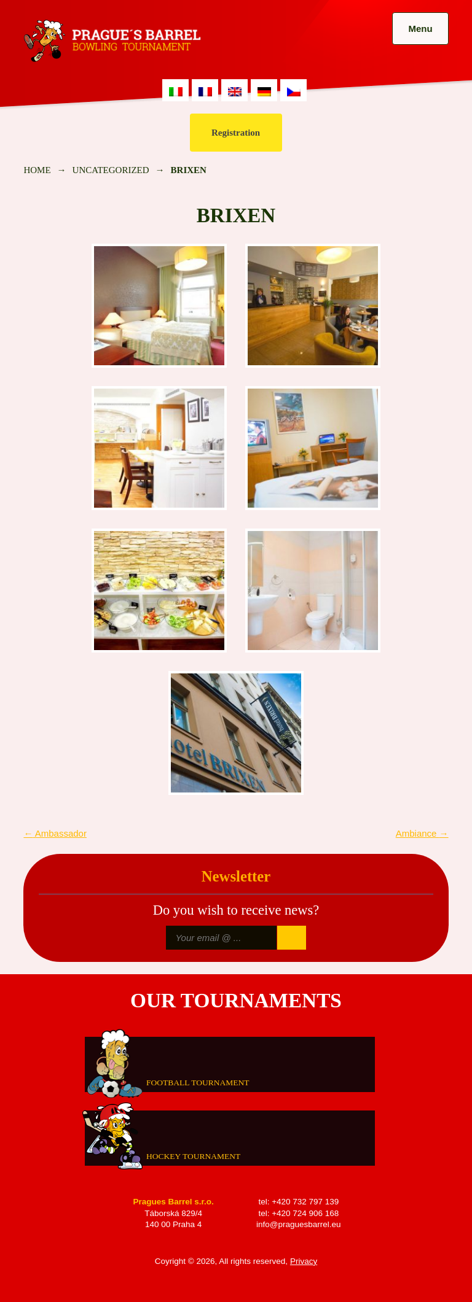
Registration (235, 133)
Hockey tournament (193, 1155)
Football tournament (197, 1082)
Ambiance (422, 833)
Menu (420, 28)
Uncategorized (111, 170)
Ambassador (55, 833)
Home (36, 170)
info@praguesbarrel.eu (298, 1224)
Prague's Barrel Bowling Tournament (110, 41)
